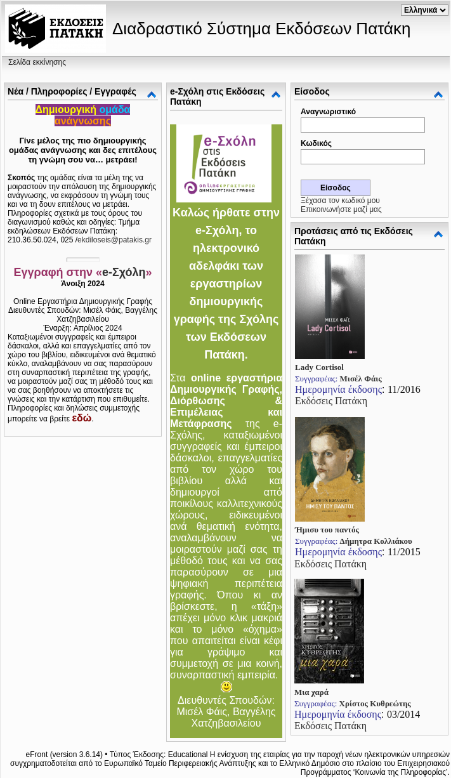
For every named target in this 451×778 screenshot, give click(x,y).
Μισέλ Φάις (361, 378)
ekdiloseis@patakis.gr (114, 239)
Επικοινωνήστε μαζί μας (341, 209)
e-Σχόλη (124, 272)
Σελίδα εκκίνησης (37, 62)
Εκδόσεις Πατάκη (331, 400)
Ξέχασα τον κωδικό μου (340, 200)
